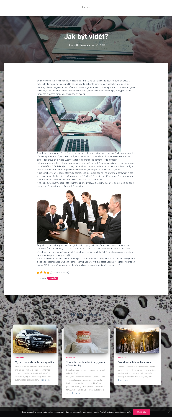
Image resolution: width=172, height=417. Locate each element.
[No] (168, 412)
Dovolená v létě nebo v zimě (135, 354)
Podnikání (52, 270)
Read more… (45, 372)
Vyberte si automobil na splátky (34, 354)
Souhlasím (141, 412)
